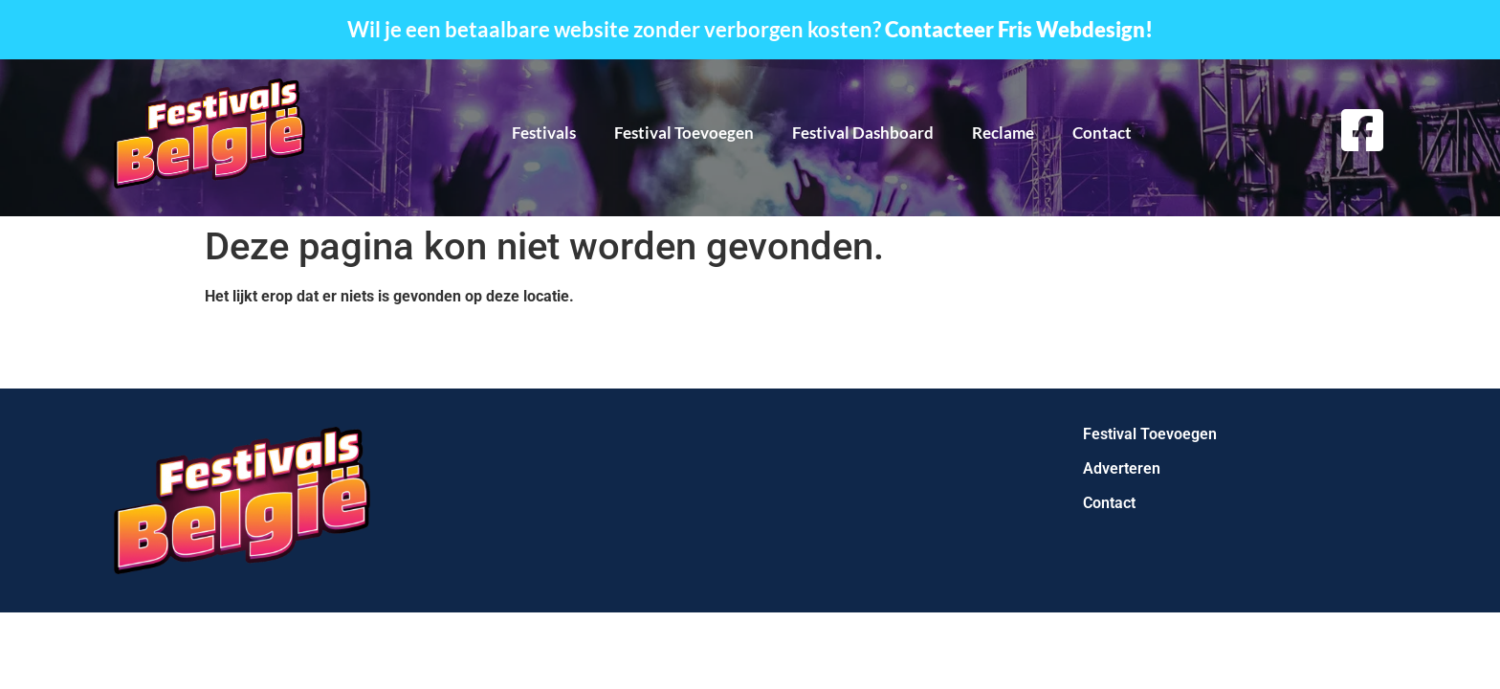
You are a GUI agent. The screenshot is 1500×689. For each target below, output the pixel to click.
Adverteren (1121, 468)
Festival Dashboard (863, 132)
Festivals (544, 132)
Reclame (1003, 132)
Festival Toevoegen (684, 132)
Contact (1102, 132)
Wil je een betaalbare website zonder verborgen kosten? (750, 29)
